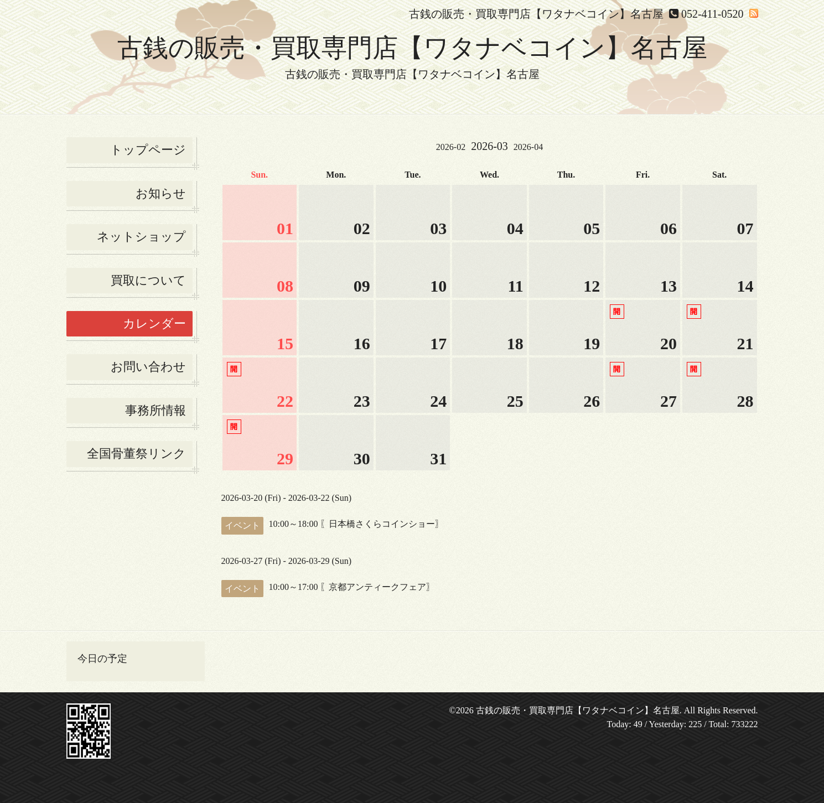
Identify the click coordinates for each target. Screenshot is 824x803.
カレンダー (154, 323)
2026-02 (450, 147)
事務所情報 (155, 410)
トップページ (148, 150)
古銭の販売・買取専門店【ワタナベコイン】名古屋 (412, 48)
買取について (148, 280)
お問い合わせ (148, 367)
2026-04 (528, 147)
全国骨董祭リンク (136, 453)
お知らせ (161, 193)
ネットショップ (141, 237)
